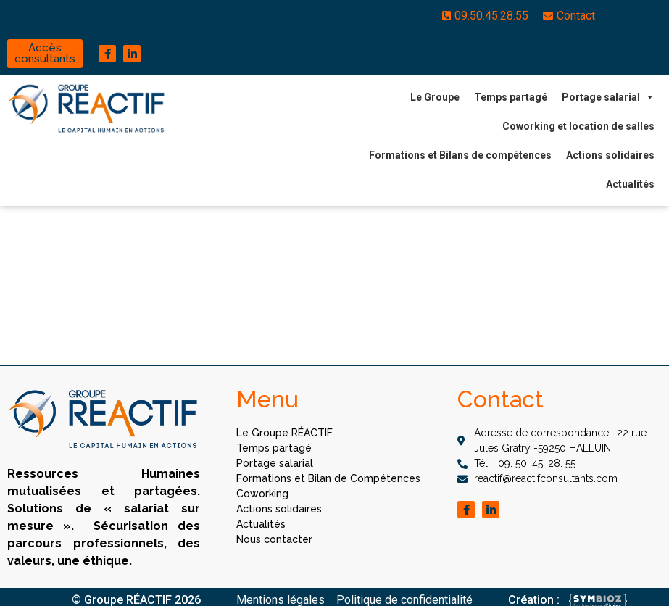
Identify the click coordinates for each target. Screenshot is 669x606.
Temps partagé (510, 97)
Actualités (630, 184)
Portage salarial (608, 97)
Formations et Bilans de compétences (460, 155)
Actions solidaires (610, 155)
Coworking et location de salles (578, 126)
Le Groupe (435, 97)
